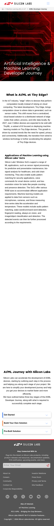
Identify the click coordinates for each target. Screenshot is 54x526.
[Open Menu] (48, 3)
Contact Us (7, 485)
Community (7, 481)
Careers (6, 477)
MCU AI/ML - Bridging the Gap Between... (27, 511)
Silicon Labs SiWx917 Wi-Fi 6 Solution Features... (27, 515)
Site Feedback (37, 485)
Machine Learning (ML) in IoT (16, 9)
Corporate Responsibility (12, 489)
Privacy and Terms (39, 481)
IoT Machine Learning (27, 508)
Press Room (36, 477)
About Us (6, 473)
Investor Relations (39, 473)
